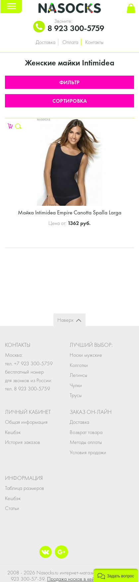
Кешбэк (13, 432)
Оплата (70, 42)
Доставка (45, 42)
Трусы (76, 395)
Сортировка (69, 100)
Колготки (79, 365)
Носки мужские (86, 354)
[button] (116, 575)
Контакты (94, 42)
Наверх (65, 319)
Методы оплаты (86, 442)
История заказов (22, 442)
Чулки (76, 385)
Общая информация (26, 421)
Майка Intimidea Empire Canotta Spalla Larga (69, 212)
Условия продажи (88, 452)
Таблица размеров (24, 488)
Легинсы (78, 375)
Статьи (12, 508)
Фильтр (69, 82)
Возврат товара (86, 432)
